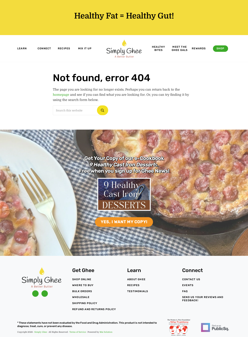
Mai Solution (106, 332)
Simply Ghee (40, 332)
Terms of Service (77, 332)
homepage (61, 94)
